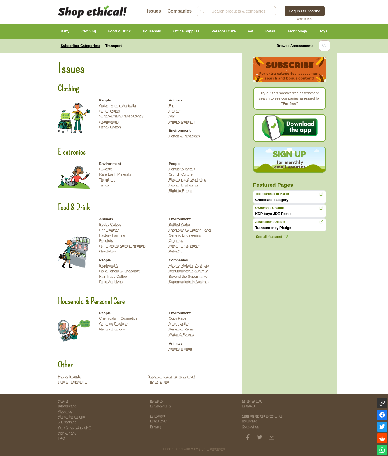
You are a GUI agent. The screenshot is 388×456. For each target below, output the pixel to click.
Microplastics (179, 324)
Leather (175, 111)
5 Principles (67, 422)
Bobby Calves (110, 224)
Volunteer (249, 421)
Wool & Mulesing (182, 122)
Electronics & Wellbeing (187, 180)
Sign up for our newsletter (262, 416)
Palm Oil (175, 251)
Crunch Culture (181, 174)
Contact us (250, 426)
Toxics (104, 185)
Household (152, 31)
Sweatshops (109, 122)
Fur (171, 105)
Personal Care (223, 31)
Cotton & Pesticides (184, 136)
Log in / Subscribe (304, 11)
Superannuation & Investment (171, 376)
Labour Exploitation (184, 185)
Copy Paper (178, 318)
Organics (176, 240)
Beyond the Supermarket (188, 276)
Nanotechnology (112, 329)
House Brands (69, 376)
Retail (270, 31)
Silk (172, 116)
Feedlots (106, 240)
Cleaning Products (113, 324)
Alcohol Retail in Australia (189, 265)
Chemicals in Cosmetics (118, 318)
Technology (297, 31)
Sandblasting (109, 111)
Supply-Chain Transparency (121, 116)
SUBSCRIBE (252, 401)
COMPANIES (160, 406)
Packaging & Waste (184, 246)
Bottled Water (179, 224)
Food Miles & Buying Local (190, 230)
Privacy (156, 426)
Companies (180, 11)
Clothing (88, 31)
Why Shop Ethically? (74, 427)
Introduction (67, 406)
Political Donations (72, 382)
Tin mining (107, 180)
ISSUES (156, 401)
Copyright (157, 416)
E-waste (105, 169)
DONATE (249, 406)
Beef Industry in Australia (188, 271)
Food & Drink (119, 31)
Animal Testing (180, 349)
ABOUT (64, 401)
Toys (323, 31)
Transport (113, 46)
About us (65, 411)
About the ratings (71, 417)
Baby (65, 31)
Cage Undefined (212, 449)
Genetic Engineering (185, 235)
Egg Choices (109, 230)
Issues (154, 11)
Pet (250, 31)
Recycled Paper (181, 329)
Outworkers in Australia (117, 105)
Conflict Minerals (182, 169)
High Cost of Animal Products (122, 246)
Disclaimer (158, 421)
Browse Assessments (295, 46)
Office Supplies (186, 31)
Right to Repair (180, 190)
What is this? (304, 18)
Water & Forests (181, 334)
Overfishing (108, 251)
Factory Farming (112, 235)
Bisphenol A (108, 265)
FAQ (61, 438)
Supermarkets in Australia (189, 282)
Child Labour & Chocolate (119, 271)
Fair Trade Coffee (113, 276)
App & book (67, 433)
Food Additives (111, 282)
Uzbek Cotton (110, 127)
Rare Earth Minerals (115, 174)
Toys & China (158, 382)
